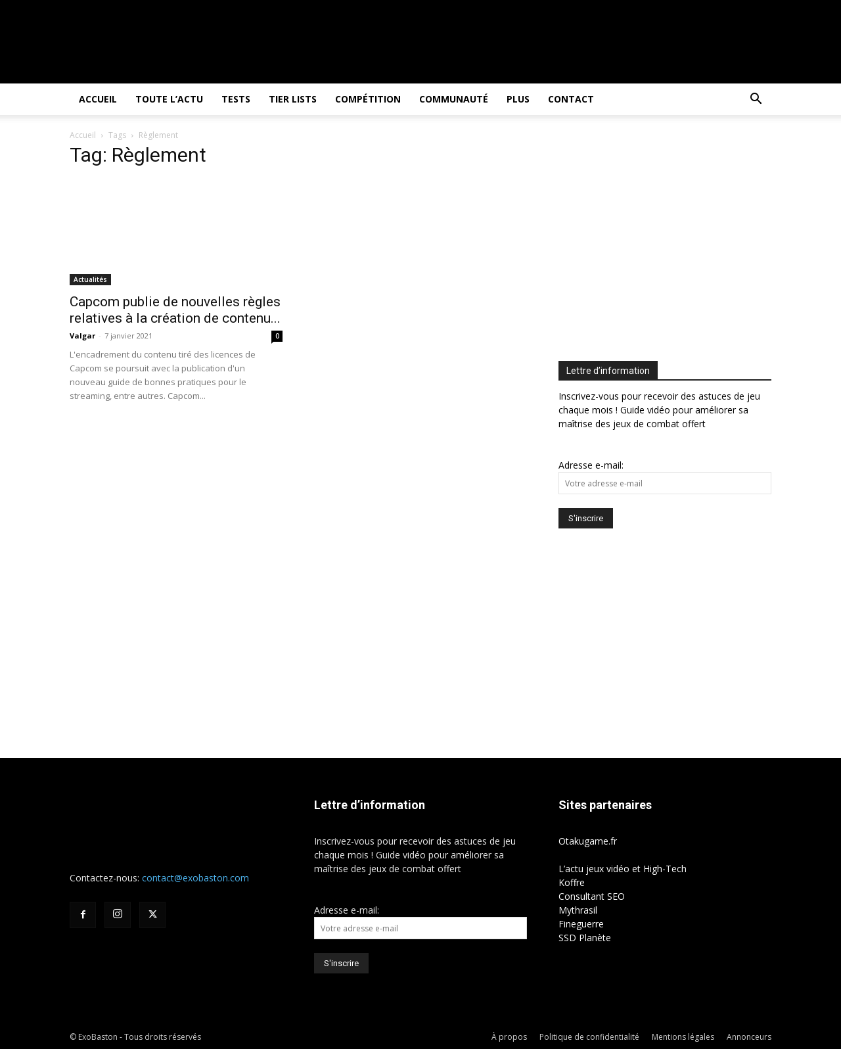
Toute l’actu (169, 99)
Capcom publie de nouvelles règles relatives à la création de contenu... (175, 310)
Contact (571, 99)
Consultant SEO (591, 896)
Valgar (82, 335)
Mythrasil (577, 910)
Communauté (453, 99)
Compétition (368, 99)
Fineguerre (581, 924)
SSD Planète (584, 937)
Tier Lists (293, 99)
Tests (235, 99)
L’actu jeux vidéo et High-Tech (622, 868)
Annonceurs (749, 1036)
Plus (518, 99)
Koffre (571, 882)
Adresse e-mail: (591, 465)
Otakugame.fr (587, 841)
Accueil (98, 99)
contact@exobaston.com (195, 878)
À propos (509, 1036)
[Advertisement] (668, 241)
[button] (755, 100)
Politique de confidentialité (589, 1036)
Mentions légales (683, 1036)
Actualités (90, 279)
